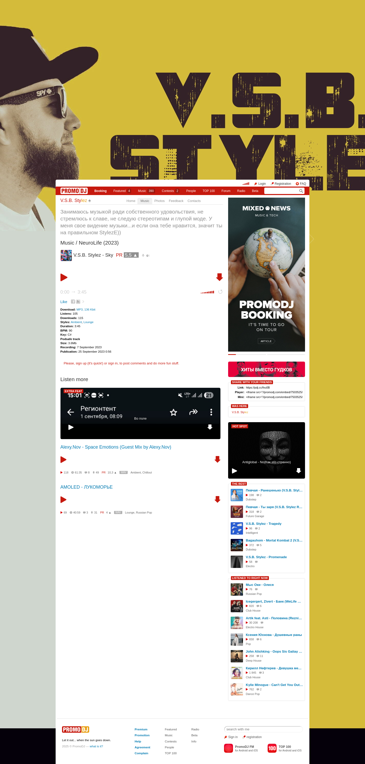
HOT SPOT (239, 426)
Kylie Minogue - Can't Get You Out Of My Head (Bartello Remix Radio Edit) (274, 684)
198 (251, 495)
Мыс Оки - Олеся (260, 584)
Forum (225, 191)
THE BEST (239, 483)
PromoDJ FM (244, 747)
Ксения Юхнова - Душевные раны (274, 634)
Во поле (140, 418)
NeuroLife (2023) (99, 243)
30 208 (253, 622)
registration (254, 737)
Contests (171, 741)
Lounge (89, 322)
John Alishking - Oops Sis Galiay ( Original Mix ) (274, 651)
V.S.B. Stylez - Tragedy (263, 523)
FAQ (303, 183)
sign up (81, 363)
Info (193, 741)
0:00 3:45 (73, 292)
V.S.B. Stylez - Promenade (266, 557)
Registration (283, 183)
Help (138, 741)
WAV (123, 472)
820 (251, 605)
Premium (141, 729)
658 (251, 639)
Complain (141, 753)
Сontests (170, 191)
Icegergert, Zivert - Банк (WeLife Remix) (274, 601)
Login (262, 183)
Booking (100, 191)
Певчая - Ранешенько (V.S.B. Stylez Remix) (274, 490)
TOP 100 (208, 191)
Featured (122, 191)
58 (250, 561)
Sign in (233, 737)
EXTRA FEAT (73, 391)
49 (97, 472)
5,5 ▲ (131, 255)
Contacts (194, 201)
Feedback (176, 201)
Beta (255, 191)
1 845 (252, 672)
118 (66, 472)
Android (243, 750)
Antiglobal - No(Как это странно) (266, 462)
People (191, 191)
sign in (113, 363)
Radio (241, 191)
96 (250, 528)
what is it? (96, 746)
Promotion (142, 735)
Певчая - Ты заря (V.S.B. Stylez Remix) (274, 507)
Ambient (76, 322)
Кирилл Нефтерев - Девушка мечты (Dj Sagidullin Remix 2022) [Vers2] (274, 668)
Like (63, 302)
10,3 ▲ (112, 472)
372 (251, 545)
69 (65, 512)
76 (250, 589)
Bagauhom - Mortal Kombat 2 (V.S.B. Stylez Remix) (274, 540)
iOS (256, 750)
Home (131, 201)
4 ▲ (108, 512)
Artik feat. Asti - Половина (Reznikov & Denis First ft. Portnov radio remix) (274, 618)
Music (146, 191)
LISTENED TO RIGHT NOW (250, 577)
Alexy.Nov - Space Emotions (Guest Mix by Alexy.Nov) (115, 447)
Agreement (142, 747)
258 (251, 655)
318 (251, 511)
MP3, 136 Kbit (85, 309)
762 (251, 689)
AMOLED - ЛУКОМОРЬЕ (86, 487)
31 (95, 512)
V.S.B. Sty (73, 200)
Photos (159, 201)
